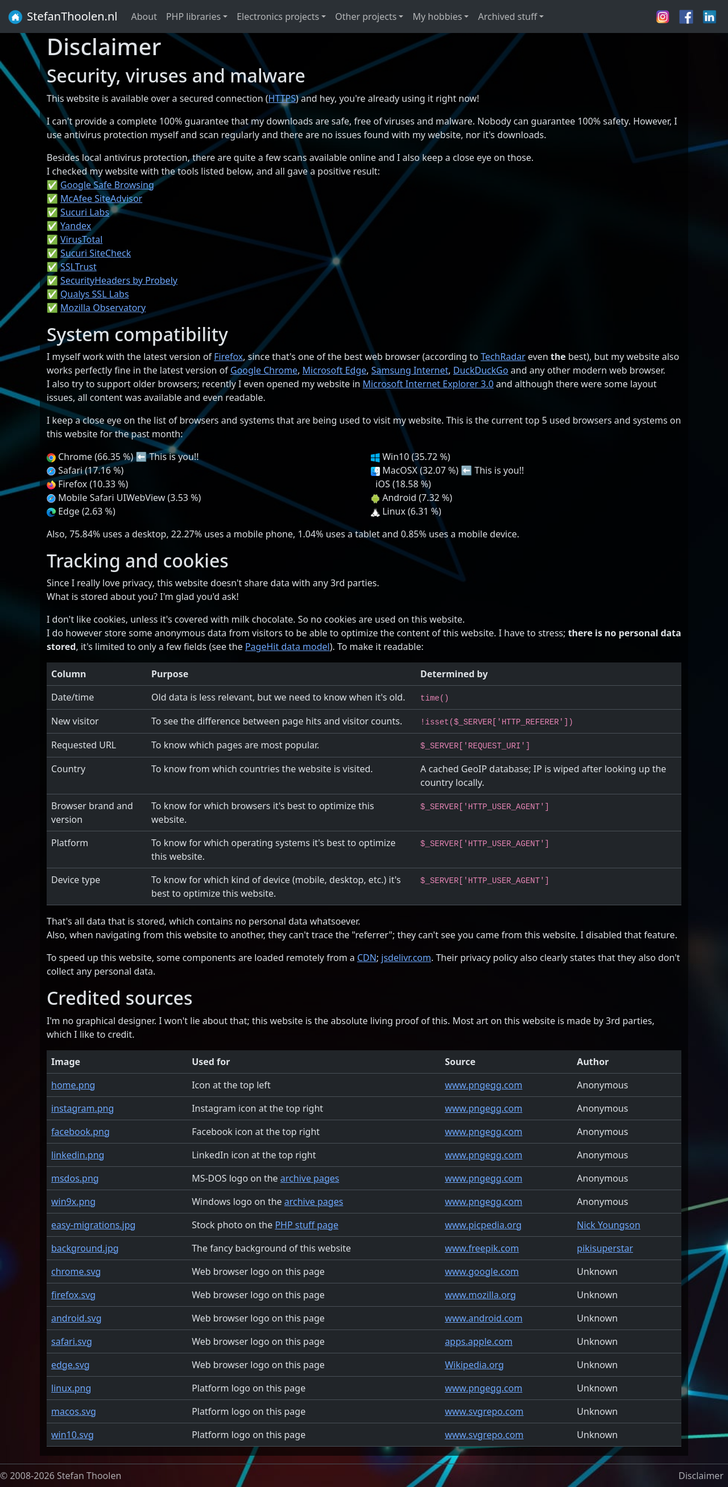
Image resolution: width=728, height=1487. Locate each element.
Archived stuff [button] (507, 16)
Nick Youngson (608, 1225)
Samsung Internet (410, 370)
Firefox (228, 356)
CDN (367, 957)
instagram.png (82, 1108)
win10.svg (72, 1434)
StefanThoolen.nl (62, 17)
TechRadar (503, 356)
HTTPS (282, 98)
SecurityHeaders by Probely (118, 280)
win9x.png (73, 1201)
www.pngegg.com (483, 1085)
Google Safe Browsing (107, 185)
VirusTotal (81, 239)
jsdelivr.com (406, 957)
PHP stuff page (306, 1225)
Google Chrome (263, 370)
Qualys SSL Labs (94, 294)
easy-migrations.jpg (93, 1225)
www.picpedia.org (483, 1225)
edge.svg (70, 1364)
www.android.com (484, 1318)
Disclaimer (701, 1475)
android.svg (76, 1318)
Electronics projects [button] (278, 16)
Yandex (75, 225)
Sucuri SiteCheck (95, 253)
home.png (73, 1085)
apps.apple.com (478, 1341)
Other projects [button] (365, 16)
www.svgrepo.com (484, 1411)
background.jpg (85, 1248)
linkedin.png (77, 1155)
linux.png (71, 1388)
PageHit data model (287, 646)
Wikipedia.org (474, 1364)
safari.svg (71, 1341)
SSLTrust (78, 266)
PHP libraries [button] (193, 16)
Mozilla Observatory (103, 307)
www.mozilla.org (480, 1295)
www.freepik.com (482, 1248)
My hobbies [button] (437, 16)
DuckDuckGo (480, 370)
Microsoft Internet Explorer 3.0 (428, 384)
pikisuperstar (605, 1248)
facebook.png (80, 1131)
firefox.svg (73, 1295)
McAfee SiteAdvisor (101, 198)
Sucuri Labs (84, 212)
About (144, 16)
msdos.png (75, 1178)
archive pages (310, 1178)
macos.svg (73, 1411)
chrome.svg (76, 1271)
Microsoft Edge (335, 370)
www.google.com (482, 1271)
